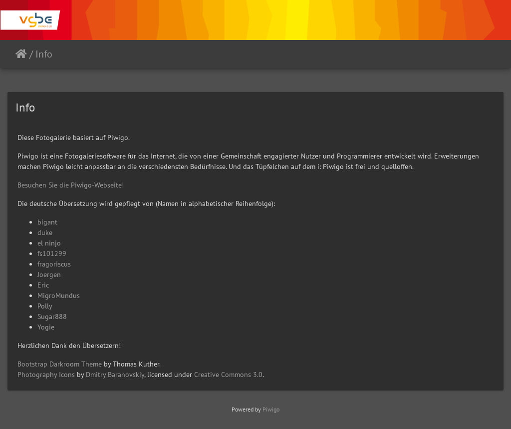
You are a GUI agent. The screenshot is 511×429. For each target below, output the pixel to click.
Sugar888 (52, 316)
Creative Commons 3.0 (228, 374)
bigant (47, 222)
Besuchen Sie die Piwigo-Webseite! (70, 185)
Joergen (49, 274)
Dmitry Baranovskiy (115, 374)
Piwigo (270, 409)
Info (43, 54)
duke (44, 232)
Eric (43, 285)
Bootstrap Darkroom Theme (59, 364)
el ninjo (49, 243)
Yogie (45, 327)
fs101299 (51, 253)
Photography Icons (46, 374)
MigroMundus (58, 295)
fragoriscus (54, 264)
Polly (44, 306)
